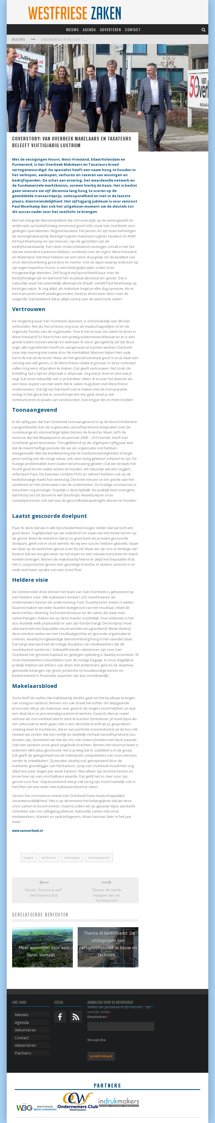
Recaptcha (96, 1040)
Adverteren (110, 29)
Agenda (89, 29)
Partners (23, 1053)
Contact (133, 29)
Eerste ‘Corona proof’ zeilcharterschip (43, 892)
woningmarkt (99, 857)
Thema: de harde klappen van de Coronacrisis (106, 895)
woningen (72, 857)
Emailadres (98, 1016)
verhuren (49, 857)
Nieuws (72, 29)
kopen (28, 857)
